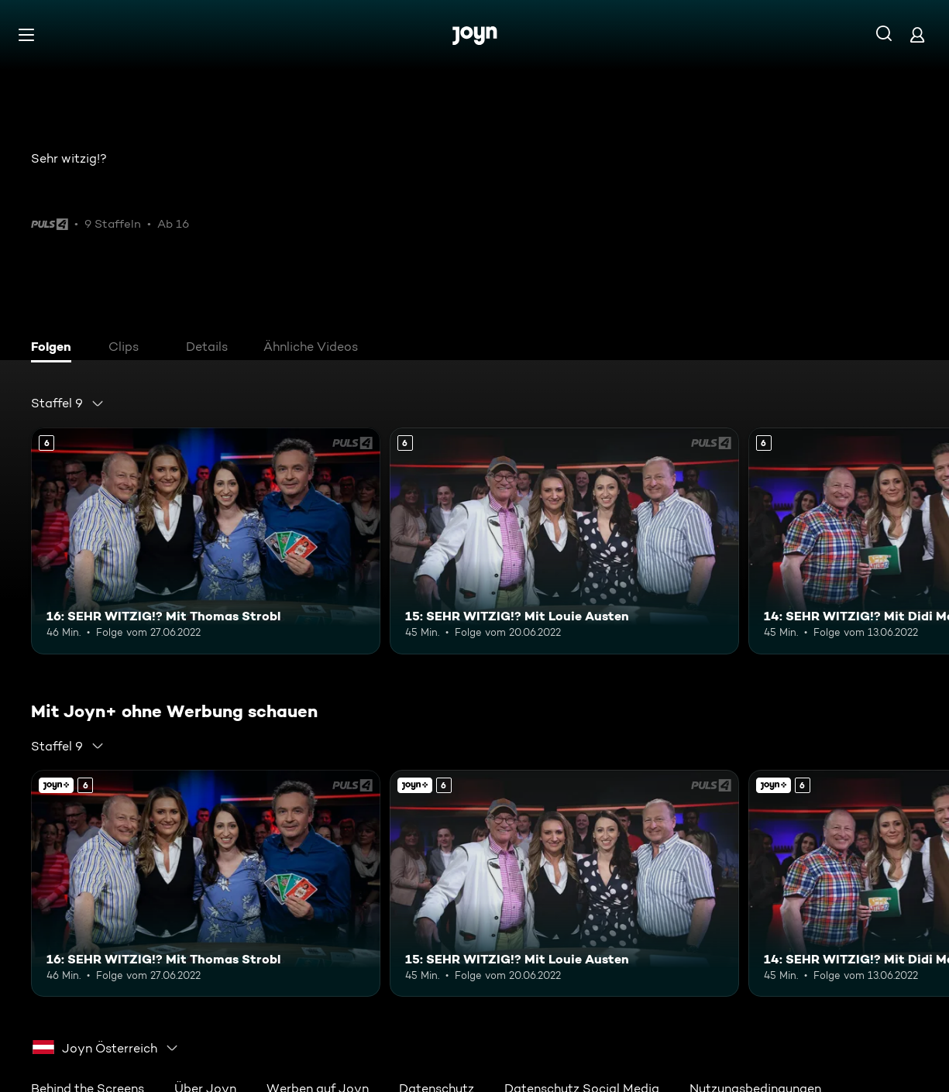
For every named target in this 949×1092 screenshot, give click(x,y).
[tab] (55, 348)
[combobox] (67, 403)
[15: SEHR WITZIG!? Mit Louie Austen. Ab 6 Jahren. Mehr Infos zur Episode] (564, 541)
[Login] (917, 34)
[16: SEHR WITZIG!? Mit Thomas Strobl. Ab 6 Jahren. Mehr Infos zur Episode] (205, 541)
